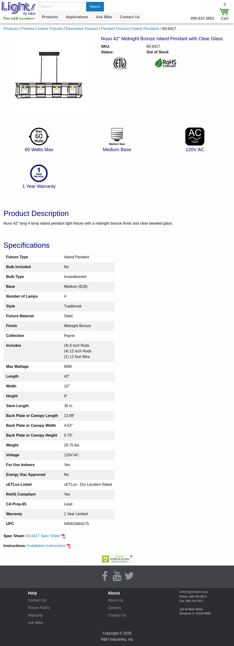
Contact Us (130, 17)
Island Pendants (145, 29)
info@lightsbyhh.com (194, 592)
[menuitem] (50, 17)
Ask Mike (104, 17)
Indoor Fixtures (50, 29)
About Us (115, 600)
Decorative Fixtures (82, 29)
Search (95, 6)
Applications (77, 17)
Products (50, 17)
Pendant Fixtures (115, 29)
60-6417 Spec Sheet (46, 536)
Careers (114, 608)
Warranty (35, 615)
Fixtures (28, 29)
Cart (224, 18)
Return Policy (39, 608)
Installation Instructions (49, 546)
